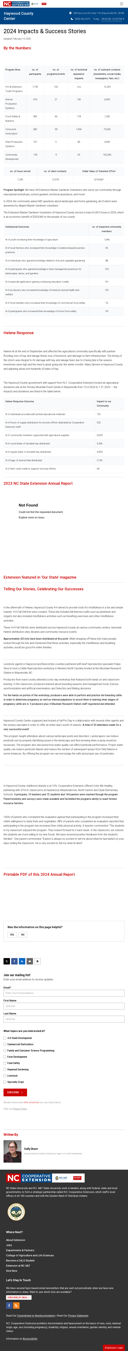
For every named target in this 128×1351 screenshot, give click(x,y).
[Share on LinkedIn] (22, 961)
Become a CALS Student (20, 1260)
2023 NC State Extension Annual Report (38, 483)
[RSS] (16, 1305)
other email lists (31, 1102)
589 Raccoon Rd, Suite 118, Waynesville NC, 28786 (96, 13)
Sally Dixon (31, 1148)
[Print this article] (37, 961)
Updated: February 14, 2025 (17, 38)
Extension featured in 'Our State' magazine (40, 577)
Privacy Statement (78, 1315)
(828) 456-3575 (80, 19)
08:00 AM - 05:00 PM (112, 19)
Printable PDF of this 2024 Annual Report (39, 874)
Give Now (11, 1270)
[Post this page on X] (7, 961)
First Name (10, 1000)
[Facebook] (9, 1305)
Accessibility (30, 1338)
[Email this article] (30, 961)
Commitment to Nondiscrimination (36, 1315)
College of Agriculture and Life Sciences (30, 1255)
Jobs (9, 1245)
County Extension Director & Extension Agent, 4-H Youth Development (53, 1154)
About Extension (15, 1240)
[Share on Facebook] (14, 961)
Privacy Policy (20, 1109)
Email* (7, 987)
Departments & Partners (20, 1250)
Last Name (10, 1013)
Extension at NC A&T (18, 1265)
